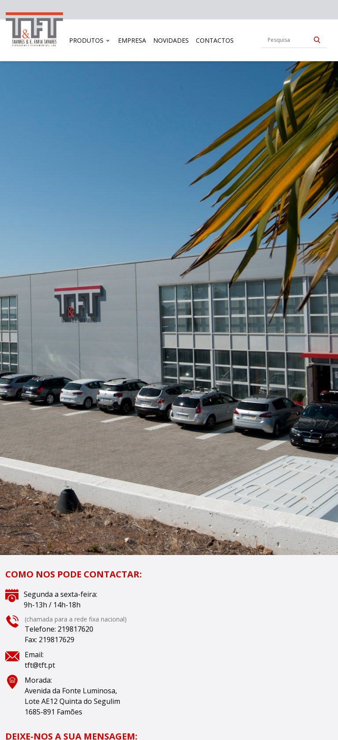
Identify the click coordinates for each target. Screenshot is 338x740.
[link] (34, 30)
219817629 (56, 639)
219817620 (75, 629)
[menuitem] (90, 40)
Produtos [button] (86, 40)
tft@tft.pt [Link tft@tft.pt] (40, 665)
